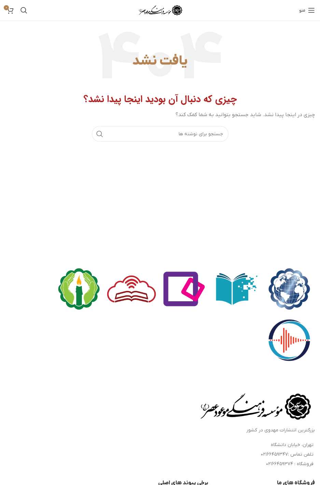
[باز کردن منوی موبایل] (307, 10)
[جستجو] (24, 10)
